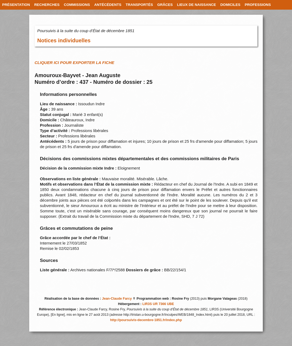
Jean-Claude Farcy (117, 298)
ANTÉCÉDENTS (107, 5)
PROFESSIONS (258, 5)
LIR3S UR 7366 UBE (158, 304)
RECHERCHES (47, 5)
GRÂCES (165, 5)
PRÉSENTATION (16, 5)
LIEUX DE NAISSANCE (196, 5)
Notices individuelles (64, 40)
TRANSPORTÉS (139, 5)
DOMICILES (230, 5)
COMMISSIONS (77, 5)
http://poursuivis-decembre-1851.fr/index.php (146, 320)
